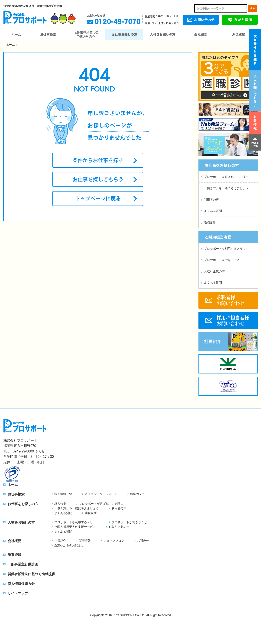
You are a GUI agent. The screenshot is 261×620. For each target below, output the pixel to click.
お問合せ (143, 540)
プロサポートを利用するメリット (226, 248)
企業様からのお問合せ (69, 545)
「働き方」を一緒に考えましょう (226, 188)
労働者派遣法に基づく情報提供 (31, 574)
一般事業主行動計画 (23, 564)
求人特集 (60, 503)
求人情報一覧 (63, 494)
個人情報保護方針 (21, 584)
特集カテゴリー (140, 494)
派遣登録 (239, 34)
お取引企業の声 (214, 271)
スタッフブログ (113, 540)
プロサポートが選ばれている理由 (226, 177)
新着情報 (85, 540)
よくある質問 (213, 211)
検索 (252, 8)
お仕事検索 (48, 34)
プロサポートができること (222, 260)
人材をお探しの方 (162, 34)
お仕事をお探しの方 (124, 34)
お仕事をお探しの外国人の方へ (86, 34)
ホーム (16, 34)
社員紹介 (60, 540)
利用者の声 (211, 199)
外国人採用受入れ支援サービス (75, 526)
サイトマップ (18, 593)
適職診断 (210, 222)
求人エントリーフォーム (101, 494)
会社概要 (200, 34)
